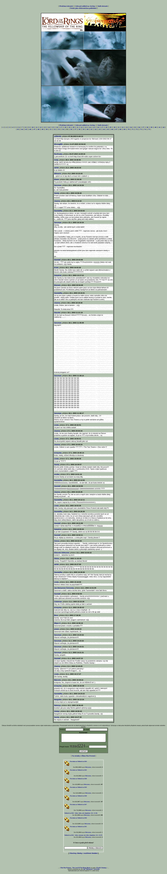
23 (86, 127)
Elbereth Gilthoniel (61, 553)
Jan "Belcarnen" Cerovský (91, 871)
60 (87, 129)
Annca (56, 541)
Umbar (56, 711)
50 (46, 129)
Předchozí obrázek (66, 6)
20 (73, 127)
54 (63, 129)
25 (94, 127)
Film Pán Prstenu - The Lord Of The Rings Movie (75, 869)
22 (82, 127)
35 (135, 127)
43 (18, 129)
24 (90, 127)
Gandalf (57, 260)
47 (34, 129)
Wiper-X (57, 623)
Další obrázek (103, 6)
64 (104, 129)
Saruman (57, 185)
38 (147, 127)
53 (59, 129)
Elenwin (57, 285)
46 (30, 129)
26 (98, 127)
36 (139, 127)
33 (127, 127)
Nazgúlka (58, 700)
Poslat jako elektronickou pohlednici (83, 8)
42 (164, 127)
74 (145, 129)
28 (106, 127)
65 (108, 129)
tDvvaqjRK (58, 144)
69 (124, 129)
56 (71, 129)
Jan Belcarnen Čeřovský (64, 588)
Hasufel (57, 313)
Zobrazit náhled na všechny (85, 6)
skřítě (56, 168)
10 (32, 127)
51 (51, 129)
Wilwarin (57, 174)
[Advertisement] (83, 862)
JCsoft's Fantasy (101, 869)
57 (75, 129)
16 (57, 127)
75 (149, 129)
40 (155, 127)
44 (22, 129)
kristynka (58, 453)
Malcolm (57, 680)
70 (128, 129)
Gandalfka (58, 211)
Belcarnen (88, 768)
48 (38, 129)
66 (112, 129)
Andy (56, 160)
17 (61, 127)
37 (143, 127)
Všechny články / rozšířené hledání (83, 855)
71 (133, 129)
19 (69, 127)
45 (26, 129)
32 (123, 127)
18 (65, 127)
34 (131, 127)
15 (53, 127)
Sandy (56, 193)
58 (79, 129)
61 (92, 129)
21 (77, 127)
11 (36, 127)
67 (116, 129)
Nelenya (57, 705)
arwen (56, 629)
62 (96, 129)
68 (120, 129)
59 (83, 129)
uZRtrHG (57, 136)
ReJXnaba (58, 154)
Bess (56, 615)
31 (118, 127)
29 (110, 127)
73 (141, 129)
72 (137, 129)
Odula (56, 559)
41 (159, 127)
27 (102, 127)
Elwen (56, 179)
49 (42, 129)
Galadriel (57, 275)
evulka (56, 474)
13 (45, 127)
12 (40, 127)
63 (100, 129)
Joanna (57, 201)
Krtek (56, 268)
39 (151, 127)
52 (55, 129)
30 (114, 127)
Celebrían (58, 602)
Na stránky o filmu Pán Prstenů (83, 757)
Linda (56, 425)
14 (49, 127)
